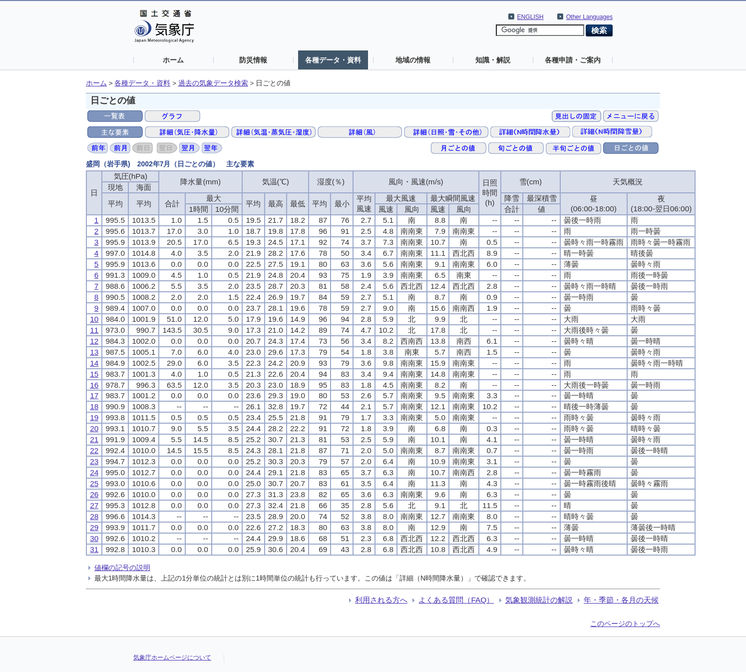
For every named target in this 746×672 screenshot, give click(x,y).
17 (94, 395)
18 (94, 406)
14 (94, 363)
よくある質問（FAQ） (456, 600)
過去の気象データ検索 (213, 83)
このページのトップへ (625, 624)
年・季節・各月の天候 (621, 600)
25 (94, 483)
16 (94, 385)
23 (94, 461)
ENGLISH (530, 16)
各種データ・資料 (333, 60)
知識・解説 (492, 60)
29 (94, 527)
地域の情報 (412, 60)
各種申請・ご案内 (573, 60)
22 (94, 450)
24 (94, 472)
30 (94, 538)
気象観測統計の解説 (539, 600)
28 (94, 516)
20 (94, 428)
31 (94, 549)
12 (94, 341)
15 (94, 374)
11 (94, 330)
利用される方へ (381, 600)
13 (94, 352)
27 (94, 505)
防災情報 (253, 60)
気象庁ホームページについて (172, 657)
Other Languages (589, 16)
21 (94, 439)
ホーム (173, 60)
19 (94, 417)
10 (94, 319)
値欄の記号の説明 (122, 568)
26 (94, 494)
